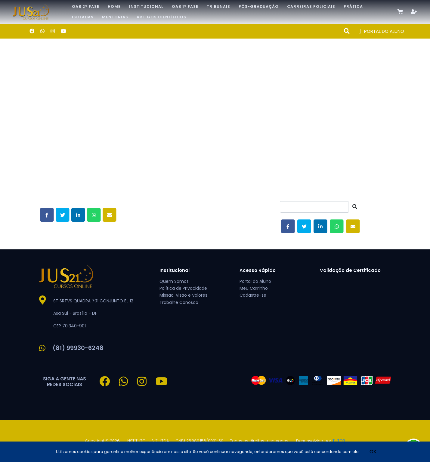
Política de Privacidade (183, 288)
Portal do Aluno (255, 281)
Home (114, 6)
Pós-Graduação (259, 6)
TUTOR (339, 441)
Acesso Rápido (258, 270)
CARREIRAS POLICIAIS (311, 6)
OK (373, 451)
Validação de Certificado (350, 270)
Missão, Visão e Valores (183, 295)
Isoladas (83, 17)
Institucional (146, 6)
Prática (353, 6)
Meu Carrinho (254, 288)
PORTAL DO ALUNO (381, 31)
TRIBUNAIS (218, 6)
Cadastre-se (253, 295)
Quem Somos (174, 281)
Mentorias (115, 17)
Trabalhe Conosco (178, 302)
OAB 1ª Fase (185, 6)
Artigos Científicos (161, 17)
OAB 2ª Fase (85, 6)
